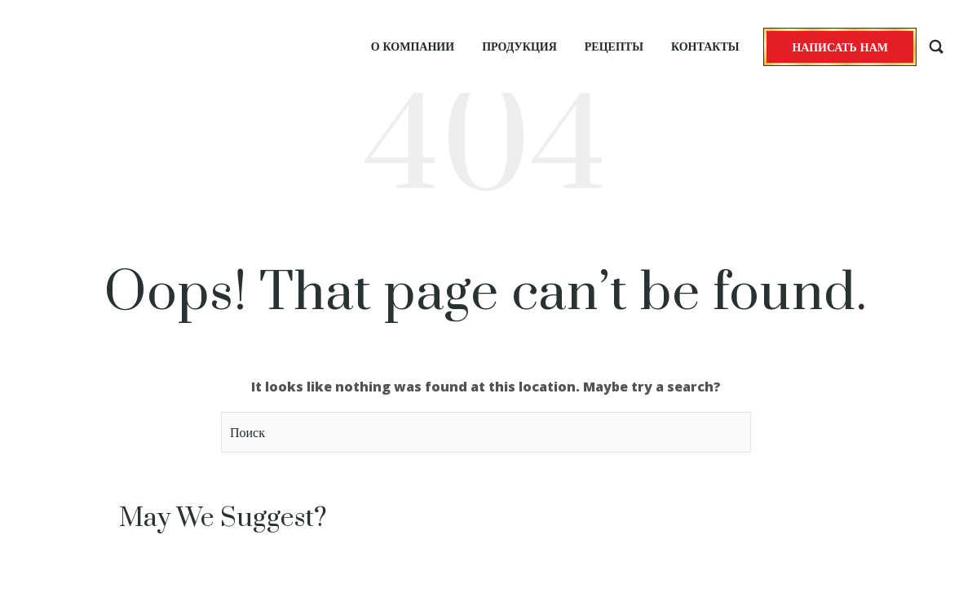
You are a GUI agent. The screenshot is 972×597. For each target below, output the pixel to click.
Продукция (519, 46)
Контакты (705, 46)
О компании (412, 46)
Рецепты (614, 46)
